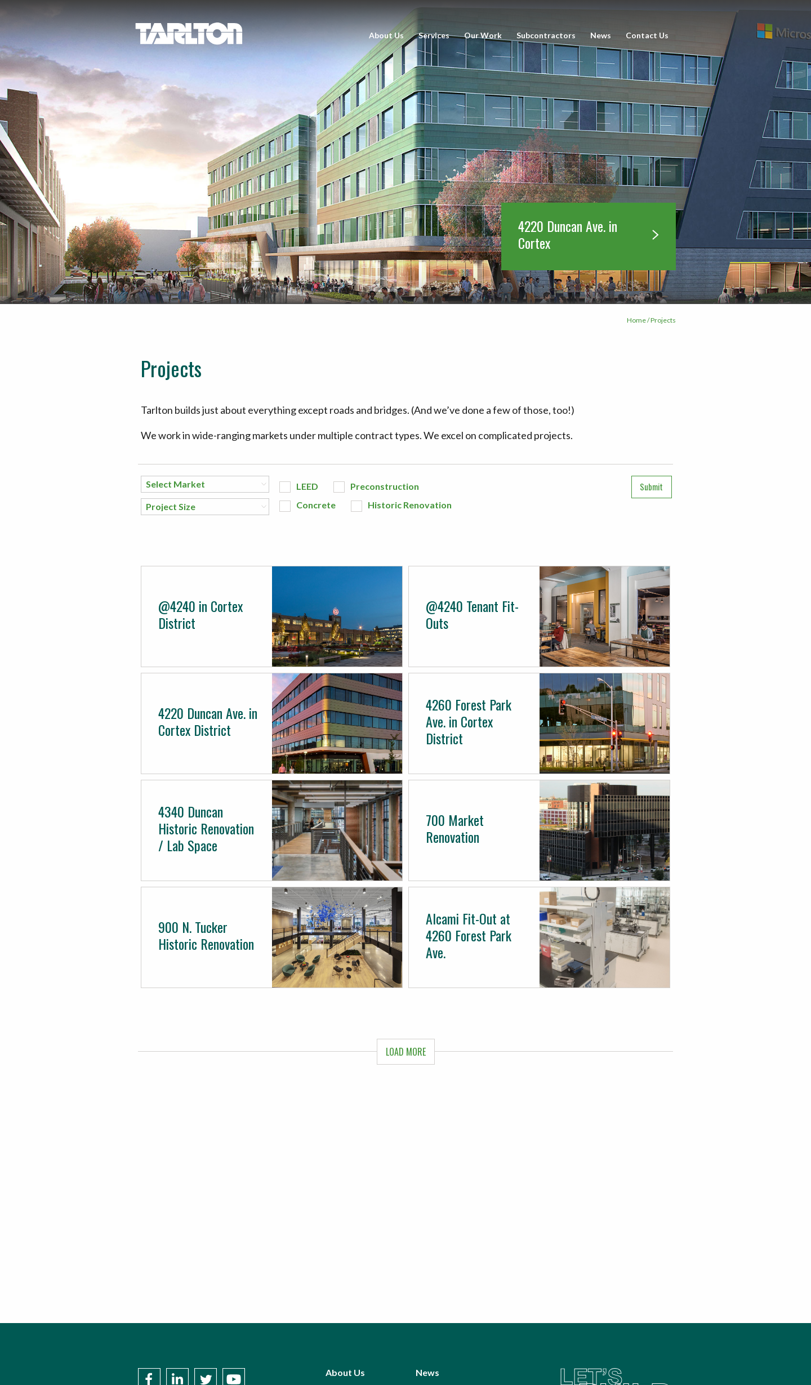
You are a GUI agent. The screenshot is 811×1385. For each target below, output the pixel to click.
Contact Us (647, 35)
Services (433, 35)
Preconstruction (384, 486)
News (600, 35)
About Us (386, 35)
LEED (307, 486)
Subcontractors (546, 35)
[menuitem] (386, 35)
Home (636, 320)
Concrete (316, 504)
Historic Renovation (410, 504)
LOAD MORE (406, 1051)
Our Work (483, 35)
